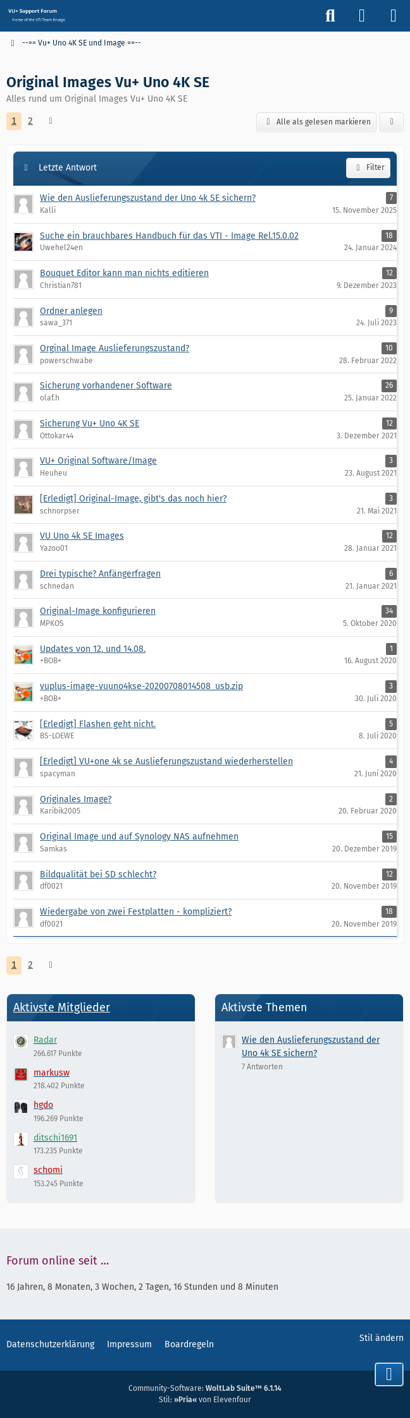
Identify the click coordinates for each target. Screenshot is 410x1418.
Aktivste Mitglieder (61, 1007)
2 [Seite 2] (30, 121)
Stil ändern (381, 1338)
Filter (368, 168)
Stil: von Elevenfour (205, 1399)
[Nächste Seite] (50, 121)
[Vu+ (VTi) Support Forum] (36, 15)
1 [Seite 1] (13, 121)
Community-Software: (205, 1388)
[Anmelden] (362, 16)
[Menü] (393, 15)
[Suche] (330, 15)
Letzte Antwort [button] (68, 167)
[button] (392, 122)
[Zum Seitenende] (389, 1374)
